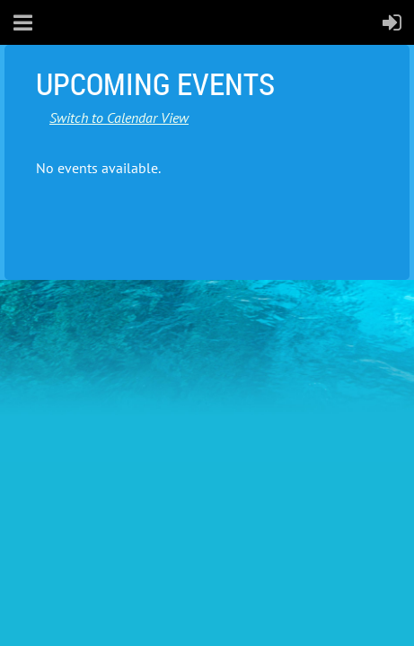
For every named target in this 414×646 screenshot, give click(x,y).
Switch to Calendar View (119, 118)
